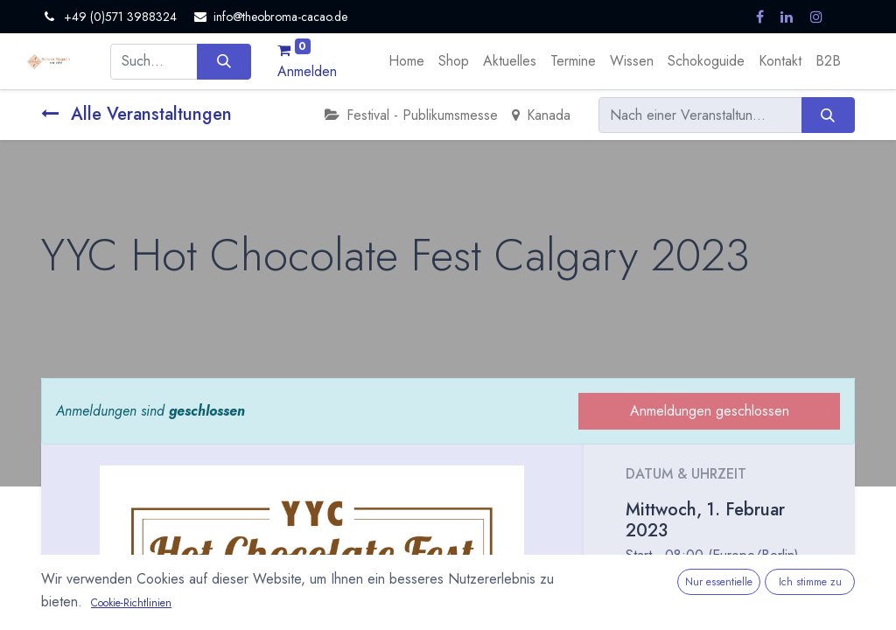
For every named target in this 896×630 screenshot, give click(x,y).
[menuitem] (406, 61)
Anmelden (307, 71)
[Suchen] (223, 61)
